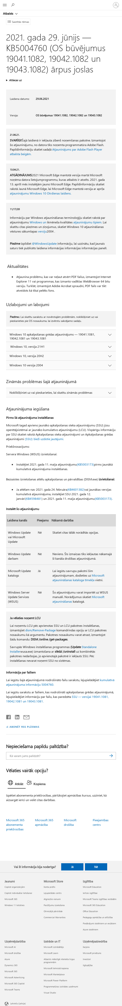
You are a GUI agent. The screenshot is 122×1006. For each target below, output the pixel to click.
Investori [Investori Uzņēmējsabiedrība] (87, 959)
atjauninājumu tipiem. (87, 222)
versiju (42, 231)
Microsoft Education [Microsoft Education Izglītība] (92, 886)
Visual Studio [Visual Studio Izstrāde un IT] (50, 992)
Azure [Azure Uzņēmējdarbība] (7, 959)
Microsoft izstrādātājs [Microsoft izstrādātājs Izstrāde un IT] (54, 947)
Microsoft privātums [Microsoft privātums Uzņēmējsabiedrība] (92, 953)
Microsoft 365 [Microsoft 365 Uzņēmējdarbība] (11, 971)
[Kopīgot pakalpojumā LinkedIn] (15, 716)
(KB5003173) (85, 464)
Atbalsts (8, 13)
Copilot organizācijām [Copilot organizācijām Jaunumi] (15, 886)
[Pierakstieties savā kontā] (115, 5)
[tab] (16, 784)
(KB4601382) (76, 489)
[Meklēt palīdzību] (13, 5)
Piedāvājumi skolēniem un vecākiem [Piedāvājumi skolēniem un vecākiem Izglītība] (99, 923)
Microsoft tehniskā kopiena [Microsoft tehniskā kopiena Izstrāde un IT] (56, 968)
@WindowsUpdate (44, 243)
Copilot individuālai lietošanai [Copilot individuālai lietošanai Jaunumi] (18, 893)
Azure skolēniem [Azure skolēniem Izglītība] (90, 929)
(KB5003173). (103, 499)
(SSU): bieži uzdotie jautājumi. (44, 439)
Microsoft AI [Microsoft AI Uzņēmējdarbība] (10, 947)
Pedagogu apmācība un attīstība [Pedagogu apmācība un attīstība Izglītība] (98, 917)
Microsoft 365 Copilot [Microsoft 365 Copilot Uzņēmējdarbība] (15, 983)
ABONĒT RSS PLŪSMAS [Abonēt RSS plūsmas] (24, 726)
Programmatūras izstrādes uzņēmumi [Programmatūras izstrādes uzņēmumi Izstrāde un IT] (61, 986)
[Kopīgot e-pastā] (24, 716)
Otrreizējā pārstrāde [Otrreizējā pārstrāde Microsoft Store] (53, 911)
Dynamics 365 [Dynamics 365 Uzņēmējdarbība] (11, 965)
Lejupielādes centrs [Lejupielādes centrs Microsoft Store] (53, 893)
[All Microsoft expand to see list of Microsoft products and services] (4, 5)
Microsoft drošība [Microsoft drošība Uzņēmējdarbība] (13, 953)
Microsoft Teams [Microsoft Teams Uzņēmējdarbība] (12, 989)
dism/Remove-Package (40, 630)
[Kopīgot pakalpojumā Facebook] (8, 716)
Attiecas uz (15, 80)
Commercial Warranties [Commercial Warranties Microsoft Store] (55, 917)
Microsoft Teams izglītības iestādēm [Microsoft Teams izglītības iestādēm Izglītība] (99, 899)
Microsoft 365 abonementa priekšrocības (15, 824)
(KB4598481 (33, 499)
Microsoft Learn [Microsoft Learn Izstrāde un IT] (51, 953)
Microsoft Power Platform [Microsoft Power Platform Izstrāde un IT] (55, 980)
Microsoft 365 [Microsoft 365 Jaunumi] (11, 899)
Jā (72, 867)
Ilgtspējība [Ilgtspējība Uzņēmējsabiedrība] (88, 965)
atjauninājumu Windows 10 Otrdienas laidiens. (40, 193)
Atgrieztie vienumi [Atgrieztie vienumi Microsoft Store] (52, 899)
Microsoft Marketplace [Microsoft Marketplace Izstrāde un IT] (54, 974)
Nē (96, 867)
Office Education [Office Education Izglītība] (90, 911)
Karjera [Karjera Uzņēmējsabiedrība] (86, 947)
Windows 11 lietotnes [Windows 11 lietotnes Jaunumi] (15, 905)
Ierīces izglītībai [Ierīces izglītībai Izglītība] (90, 893)
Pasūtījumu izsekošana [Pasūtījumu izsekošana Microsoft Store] (54, 905)
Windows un (38, 222)
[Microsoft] (61, 3)
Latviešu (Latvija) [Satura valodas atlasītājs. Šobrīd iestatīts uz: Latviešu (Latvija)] (18, 1003)
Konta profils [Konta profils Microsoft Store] (49, 886)
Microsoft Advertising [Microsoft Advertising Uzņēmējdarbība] (14, 977)
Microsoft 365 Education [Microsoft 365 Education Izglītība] (94, 905)
